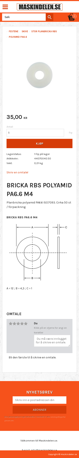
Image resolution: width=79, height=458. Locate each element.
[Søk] (49, 17)
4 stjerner (22, 324)
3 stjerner (18, 324)
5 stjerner (26, 324)
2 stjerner (14, 324)
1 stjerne (10, 324)
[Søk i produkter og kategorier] (27, 17)
